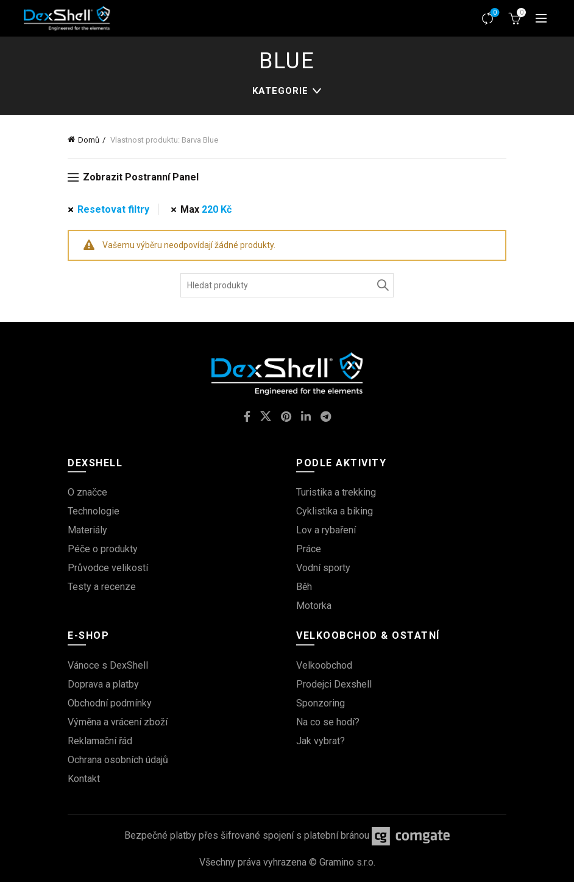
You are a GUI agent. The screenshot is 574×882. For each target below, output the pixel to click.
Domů (88, 139)
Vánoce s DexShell (108, 665)
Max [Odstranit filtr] (206, 209)
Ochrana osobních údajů (118, 760)
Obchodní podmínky (110, 703)
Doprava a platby (103, 684)
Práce (308, 549)
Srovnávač (494, 13)
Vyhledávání (381, 285)
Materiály (87, 530)
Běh (304, 586)
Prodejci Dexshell (334, 684)
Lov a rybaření (326, 530)
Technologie (93, 511)
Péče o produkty (103, 549)
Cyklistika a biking (334, 511)
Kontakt (84, 778)
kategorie (280, 90)
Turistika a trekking (336, 492)
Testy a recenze (102, 586)
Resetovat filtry (113, 209)
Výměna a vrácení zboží (118, 722)
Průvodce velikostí (108, 568)
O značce (87, 492)
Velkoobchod (324, 665)
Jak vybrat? (320, 741)
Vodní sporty (323, 568)
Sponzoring (320, 703)
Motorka (313, 605)
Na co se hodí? (328, 722)
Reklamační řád (100, 741)
